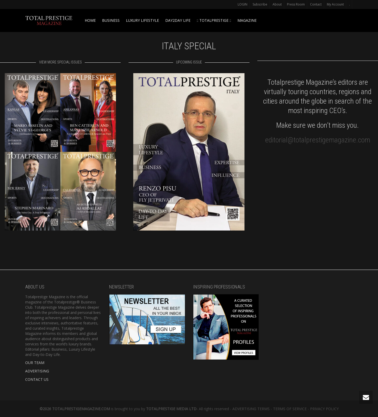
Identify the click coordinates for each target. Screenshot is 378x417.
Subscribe (260, 4)
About (277, 4)
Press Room (296, 4)
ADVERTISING (37, 370)
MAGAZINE (247, 20)
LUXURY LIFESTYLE (142, 20)
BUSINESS (111, 20)
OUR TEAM (34, 362)
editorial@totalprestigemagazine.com (317, 140)
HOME (90, 20)
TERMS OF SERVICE (290, 408)
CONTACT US (37, 379)
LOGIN (242, 4)
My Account (335, 4)
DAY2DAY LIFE (177, 20)
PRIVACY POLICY (324, 408)
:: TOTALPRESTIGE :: (214, 20)
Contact (316, 4)
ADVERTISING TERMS (251, 408)
